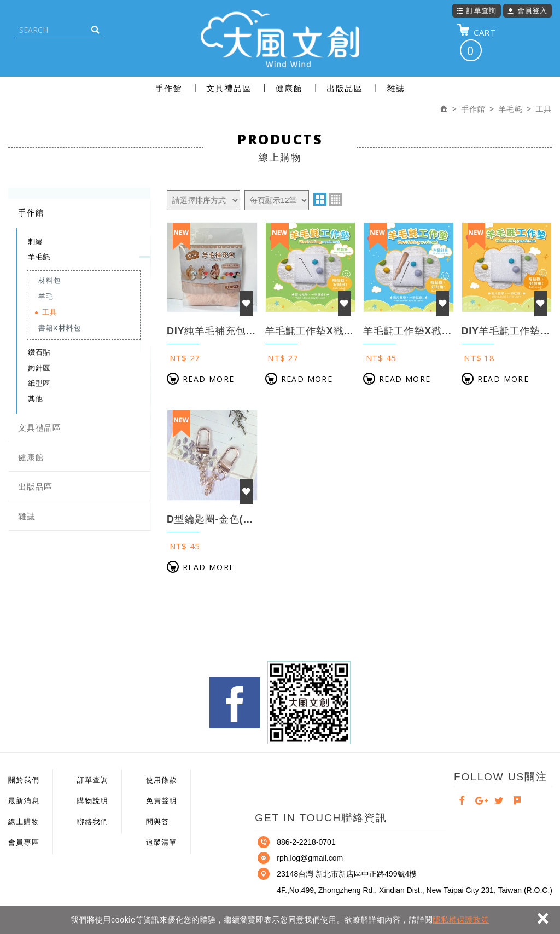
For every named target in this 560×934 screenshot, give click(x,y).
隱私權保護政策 (461, 919)
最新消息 (23, 801)
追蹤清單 (161, 842)
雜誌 (396, 88)
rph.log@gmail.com (310, 858)
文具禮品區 (229, 88)
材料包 (49, 280)
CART (476, 42)
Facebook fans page (234, 702)
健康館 (289, 88)
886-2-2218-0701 (306, 842)
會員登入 (527, 10)
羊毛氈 (39, 257)
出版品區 (344, 88)
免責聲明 (161, 801)
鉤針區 (39, 368)
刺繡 (35, 241)
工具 (49, 312)
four (335, 199)
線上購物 (23, 821)
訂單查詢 (476, 10)
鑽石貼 (39, 352)
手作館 (169, 88)
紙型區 (39, 383)
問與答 (158, 821)
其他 (35, 399)
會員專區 (23, 842)
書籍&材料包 (59, 328)
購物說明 (92, 801)
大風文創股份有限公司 (280, 38)
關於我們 (23, 780)
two (319, 199)
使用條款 (161, 780)
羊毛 (45, 296)
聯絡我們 (92, 821)
